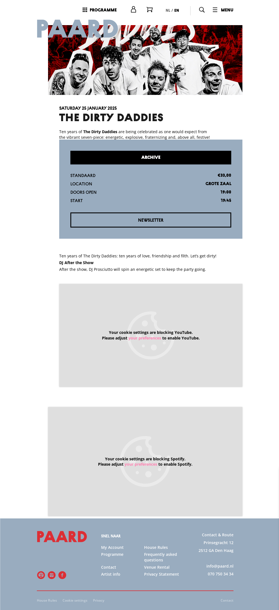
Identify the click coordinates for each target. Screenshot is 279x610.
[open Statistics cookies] (270, 546)
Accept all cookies (231, 583)
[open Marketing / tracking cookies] (270, 563)
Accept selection (231, 599)
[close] (270, 478)
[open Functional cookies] (270, 530)
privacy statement (209, 511)
